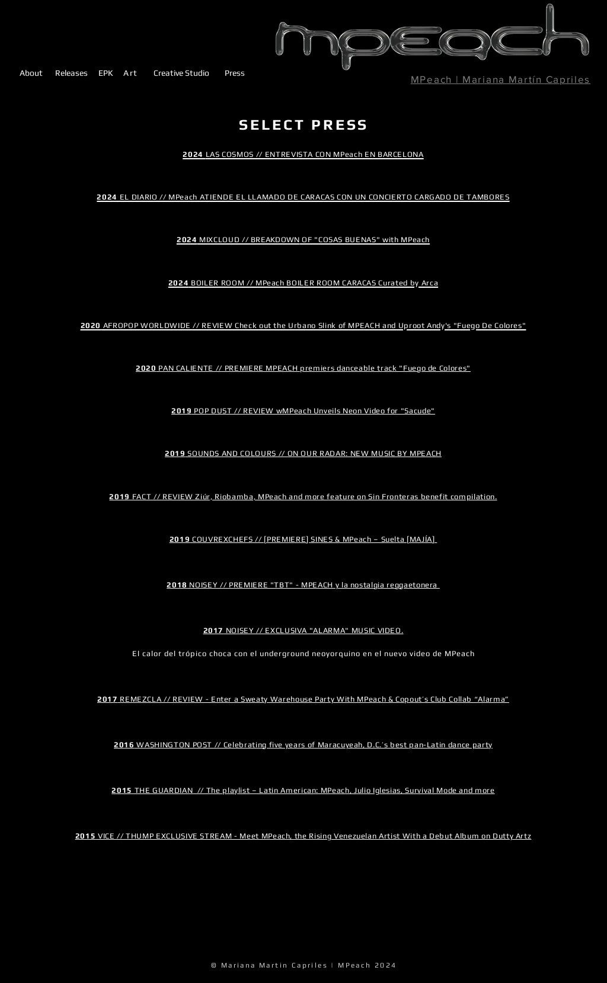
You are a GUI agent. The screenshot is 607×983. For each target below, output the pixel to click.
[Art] (130, 72)
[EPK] (105, 72)
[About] (31, 72)
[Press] (234, 72)
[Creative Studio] (181, 72)
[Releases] (71, 72)
